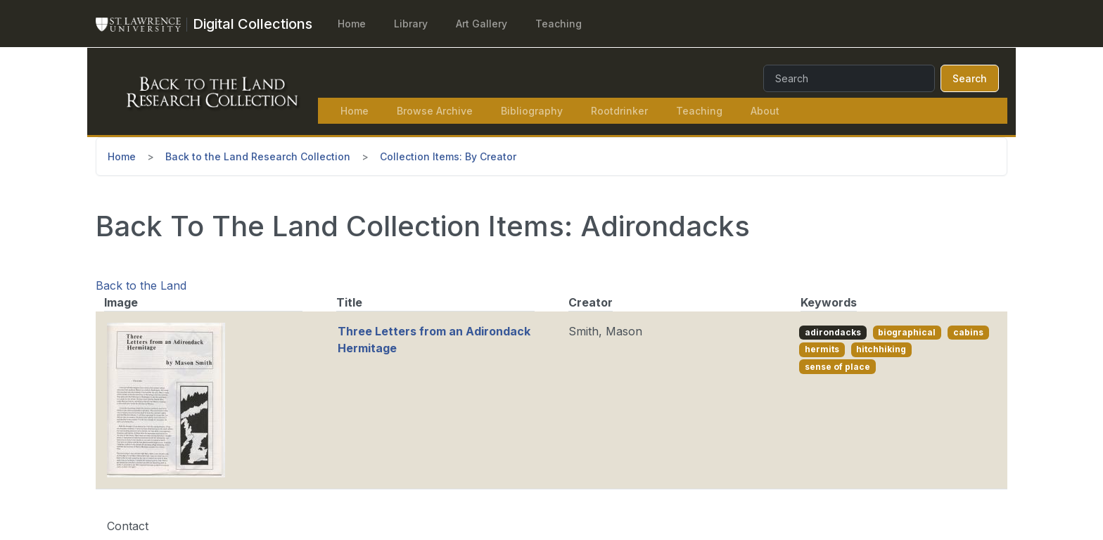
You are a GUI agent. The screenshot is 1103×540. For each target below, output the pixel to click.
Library (411, 24)
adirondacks (833, 332)
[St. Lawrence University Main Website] (144, 24)
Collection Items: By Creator (448, 156)
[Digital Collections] (252, 24)
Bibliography (532, 111)
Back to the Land (141, 285)
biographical (907, 332)
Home (352, 24)
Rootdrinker (619, 111)
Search (969, 78)
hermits (822, 349)
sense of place (837, 366)
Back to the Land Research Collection (257, 156)
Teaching (558, 24)
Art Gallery (481, 24)
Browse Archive (435, 111)
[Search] (849, 78)
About (765, 111)
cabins (968, 332)
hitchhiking (881, 349)
